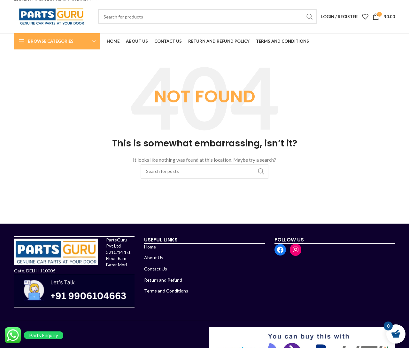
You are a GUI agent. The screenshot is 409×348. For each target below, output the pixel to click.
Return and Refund (163, 280)
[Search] (207, 16)
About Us (153, 257)
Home (150, 246)
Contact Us (155, 268)
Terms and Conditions (166, 290)
